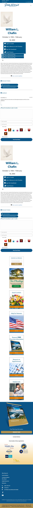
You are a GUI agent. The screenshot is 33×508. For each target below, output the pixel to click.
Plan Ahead (4, 478)
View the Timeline (6, 84)
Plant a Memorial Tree (8, 55)
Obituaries (3, 0)
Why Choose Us (5, 473)
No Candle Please (5, 136)
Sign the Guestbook (10, 49)
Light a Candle (9, 43)
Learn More (16, 375)
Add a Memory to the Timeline (13, 46)
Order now (16, 352)
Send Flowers (8, 52)
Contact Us (7, 0)
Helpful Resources (5, 481)
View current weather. (17, 76)
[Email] (16, 124)
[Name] (16, 121)
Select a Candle (4, 126)
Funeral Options (5, 475)
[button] (30, 5)
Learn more (16, 330)
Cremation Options (5, 477)
